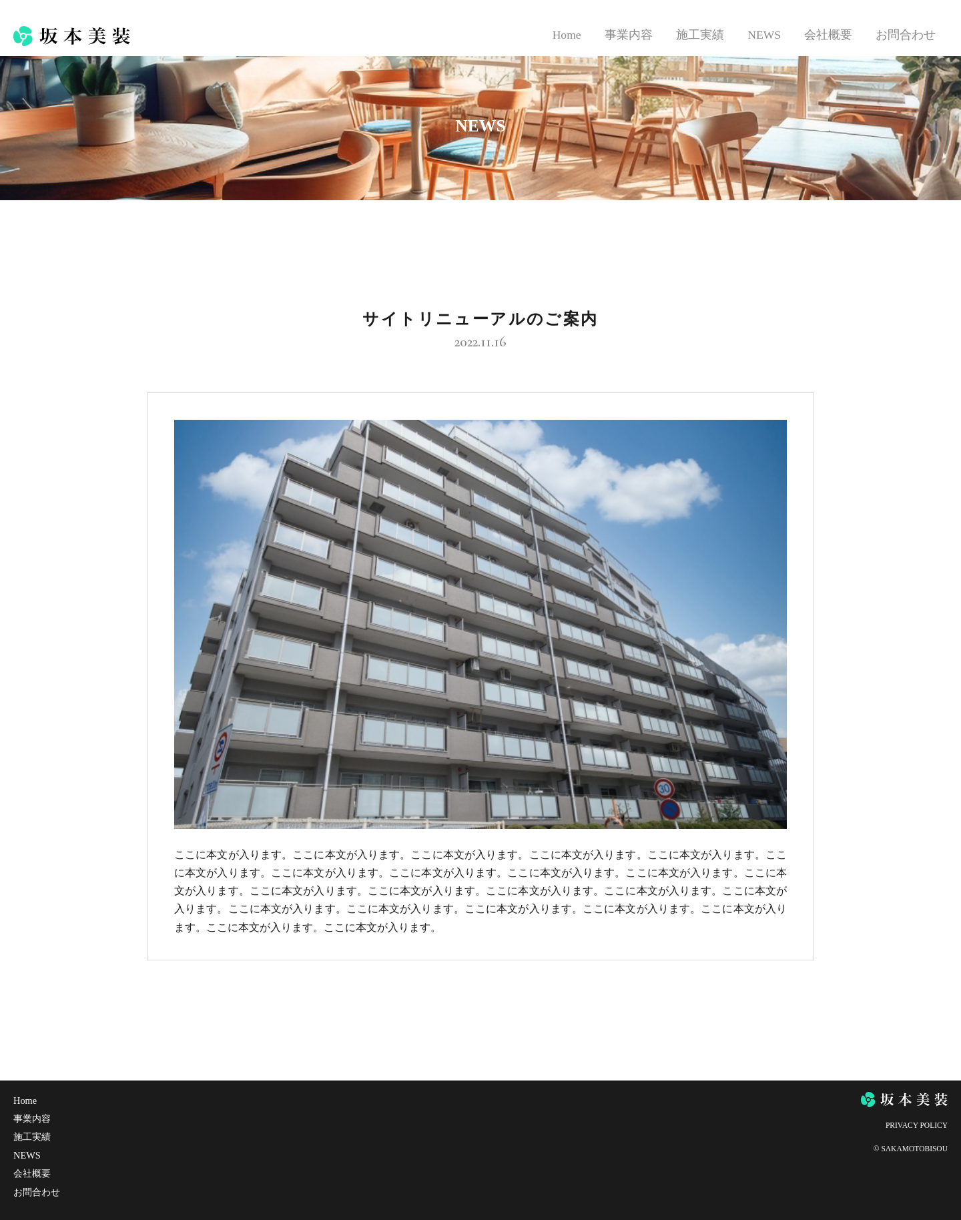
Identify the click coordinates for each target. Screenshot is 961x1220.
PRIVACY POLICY (917, 1125)
